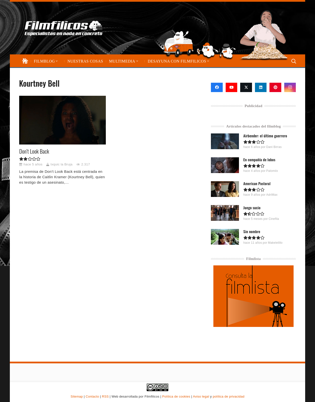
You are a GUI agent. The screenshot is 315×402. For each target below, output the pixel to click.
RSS (105, 396)
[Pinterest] (275, 87)
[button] (56, 61)
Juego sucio (252, 207)
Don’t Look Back (34, 151)
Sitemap (77, 396)
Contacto (92, 396)
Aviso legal (201, 396)
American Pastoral (256, 183)
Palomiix (272, 171)
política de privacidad (228, 396)
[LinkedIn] (261, 87)
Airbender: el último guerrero (265, 135)
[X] (246, 87)
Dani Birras (274, 147)
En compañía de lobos (259, 159)
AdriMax (272, 194)
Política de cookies (176, 396)
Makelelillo (275, 242)
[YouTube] (231, 87)
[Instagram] (290, 87)
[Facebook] (217, 87)
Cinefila (274, 218)
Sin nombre (251, 231)
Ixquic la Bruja (61, 164)
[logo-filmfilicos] (64, 28)
